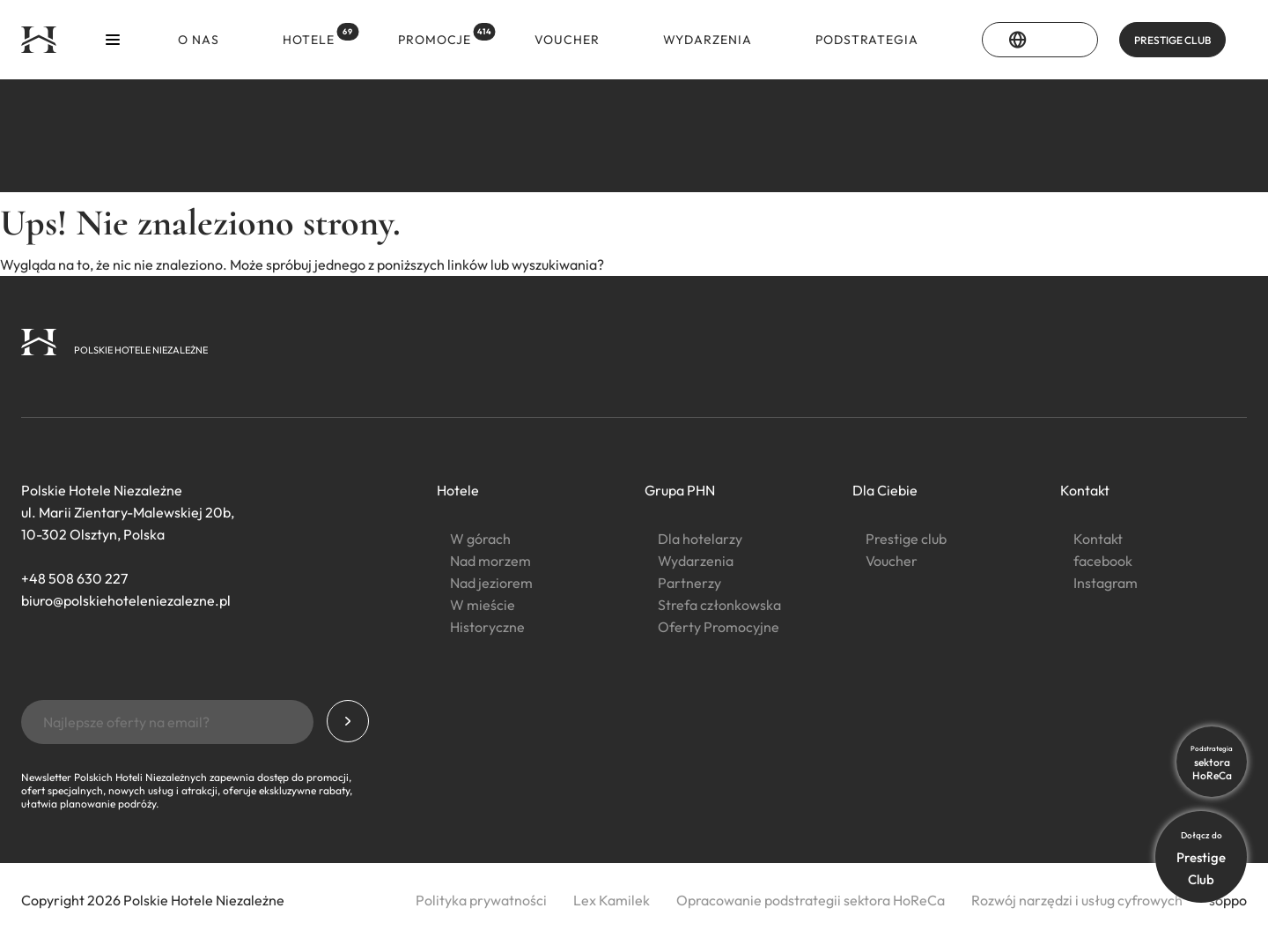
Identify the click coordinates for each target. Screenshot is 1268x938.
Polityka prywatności (481, 900)
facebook (1102, 561)
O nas (198, 40)
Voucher (567, 40)
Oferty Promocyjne (718, 627)
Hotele (313, 35)
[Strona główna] (38, 39)
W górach (480, 538)
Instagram (1105, 583)
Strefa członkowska (719, 605)
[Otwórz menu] (113, 40)
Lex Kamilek (611, 900)
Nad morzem (490, 561)
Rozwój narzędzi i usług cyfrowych (1077, 900)
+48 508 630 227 (74, 578)
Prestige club (906, 538)
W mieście (482, 605)
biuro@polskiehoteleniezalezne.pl (126, 600)
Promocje (439, 35)
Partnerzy (689, 583)
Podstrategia (866, 40)
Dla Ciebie (885, 490)
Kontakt (1085, 490)
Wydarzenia (707, 40)
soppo (1228, 900)
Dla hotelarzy (700, 538)
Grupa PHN (680, 490)
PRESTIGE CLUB (1172, 40)
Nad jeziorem (491, 583)
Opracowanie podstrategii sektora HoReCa (810, 900)
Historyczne (487, 627)
